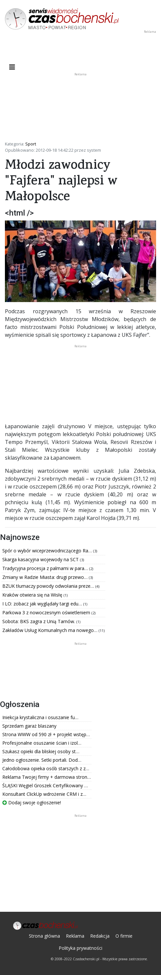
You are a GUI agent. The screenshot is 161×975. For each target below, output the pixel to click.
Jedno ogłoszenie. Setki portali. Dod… (41, 760)
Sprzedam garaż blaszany (29, 726)
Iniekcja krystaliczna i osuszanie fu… (40, 717)
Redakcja (100, 936)
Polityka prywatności (80, 948)
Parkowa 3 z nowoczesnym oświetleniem (46, 612)
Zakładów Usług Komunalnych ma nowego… (50, 630)
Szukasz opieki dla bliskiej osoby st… (40, 751)
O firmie (123, 936)
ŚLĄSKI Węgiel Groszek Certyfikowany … (45, 785)
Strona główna (44, 936)
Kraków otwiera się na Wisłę (33, 595)
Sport (30, 144)
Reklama (75, 936)
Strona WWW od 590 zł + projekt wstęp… (46, 734)
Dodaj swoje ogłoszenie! (31, 802)
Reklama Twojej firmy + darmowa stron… (46, 777)
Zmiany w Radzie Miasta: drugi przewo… (45, 577)
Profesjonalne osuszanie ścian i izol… (41, 743)
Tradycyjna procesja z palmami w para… (45, 568)
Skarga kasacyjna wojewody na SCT (41, 559)
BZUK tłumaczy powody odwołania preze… (48, 586)
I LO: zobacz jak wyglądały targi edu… (42, 604)
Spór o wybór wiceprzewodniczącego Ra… (47, 550)
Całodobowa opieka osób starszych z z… (45, 768)
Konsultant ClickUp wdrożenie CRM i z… (44, 794)
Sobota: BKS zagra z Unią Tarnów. (39, 621)
